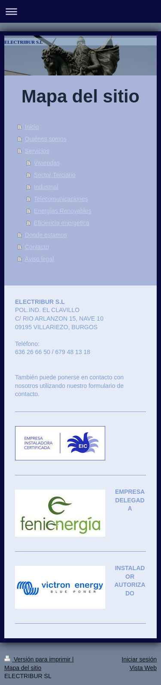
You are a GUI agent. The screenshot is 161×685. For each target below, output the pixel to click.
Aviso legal (39, 258)
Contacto (37, 246)
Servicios (37, 150)
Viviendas (47, 162)
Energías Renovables (62, 210)
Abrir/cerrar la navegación (80, 11)
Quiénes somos (46, 138)
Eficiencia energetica (61, 222)
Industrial (46, 186)
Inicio (32, 126)
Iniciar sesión (139, 659)
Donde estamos (46, 234)
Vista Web (143, 667)
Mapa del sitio (22, 667)
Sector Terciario (55, 174)
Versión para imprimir (38, 659)
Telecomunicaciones (61, 198)
